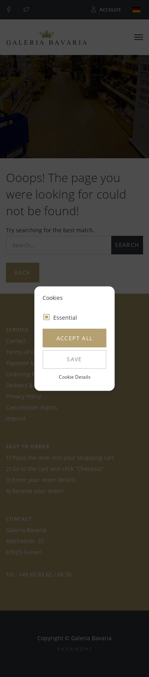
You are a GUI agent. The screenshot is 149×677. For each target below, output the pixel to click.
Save (74, 359)
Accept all (74, 338)
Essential (65, 317)
